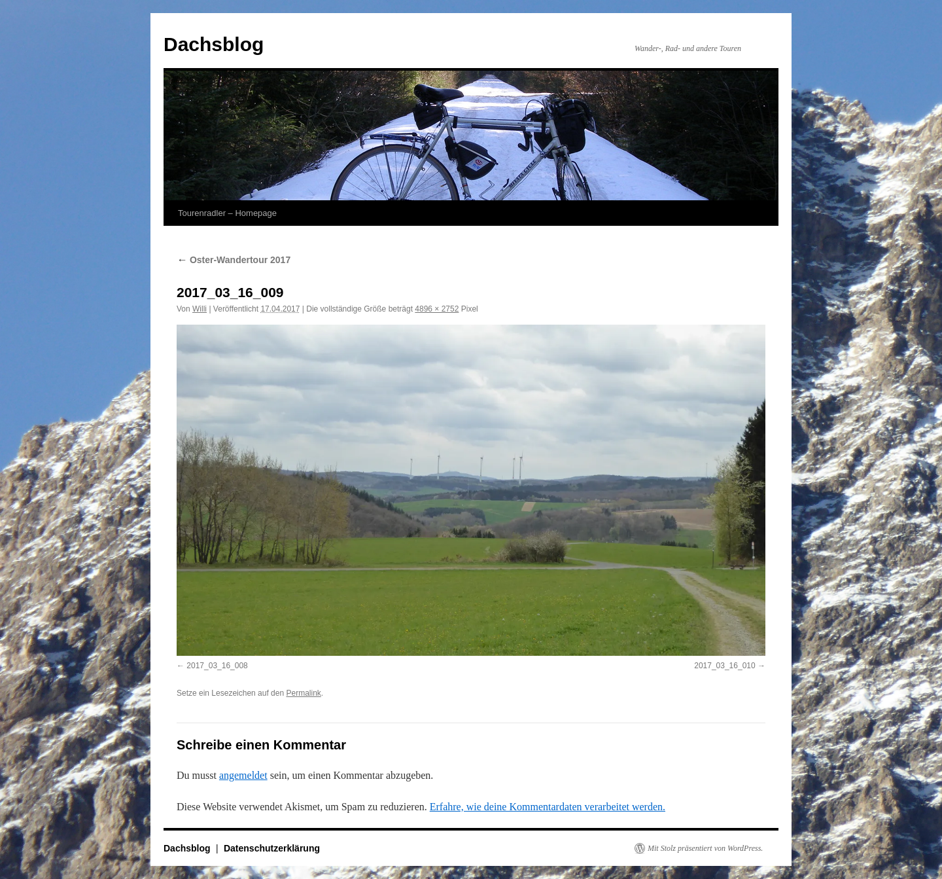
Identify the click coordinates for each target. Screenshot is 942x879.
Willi (199, 309)
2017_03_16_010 (724, 665)
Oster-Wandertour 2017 (233, 260)
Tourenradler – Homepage (227, 213)
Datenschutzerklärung (272, 848)
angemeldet (243, 775)
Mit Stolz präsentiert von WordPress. (705, 848)
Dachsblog (214, 44)
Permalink (303, 693)
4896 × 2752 (437, 309)
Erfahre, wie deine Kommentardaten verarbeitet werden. (547, 806)
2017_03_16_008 (216, 665)
